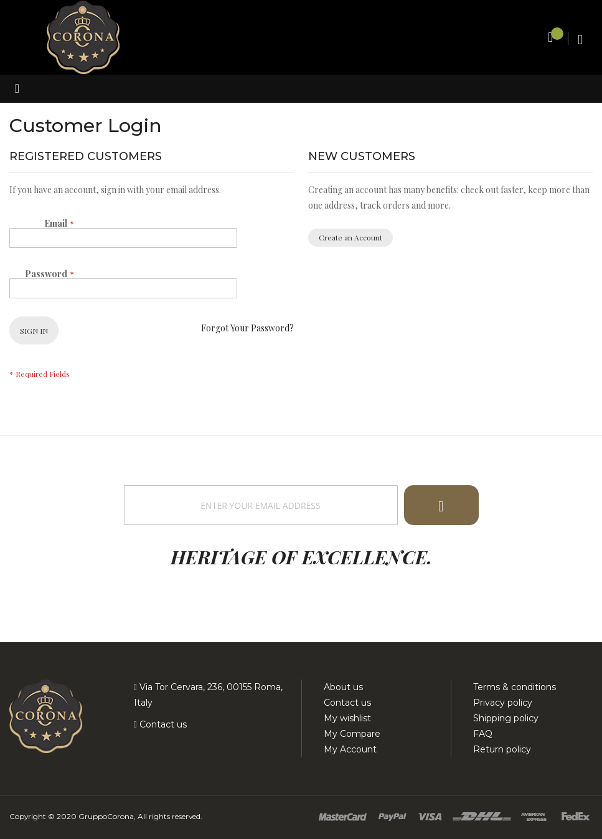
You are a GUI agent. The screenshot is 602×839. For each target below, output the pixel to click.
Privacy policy (502, 702)
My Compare (352, 733)
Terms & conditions (514, 687)
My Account (350, 749)
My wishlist (347, 718)
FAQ (482, 733)
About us (343, 687)
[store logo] (83, 36)
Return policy (502, 749)
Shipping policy (506, 718)
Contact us (162, 724)
